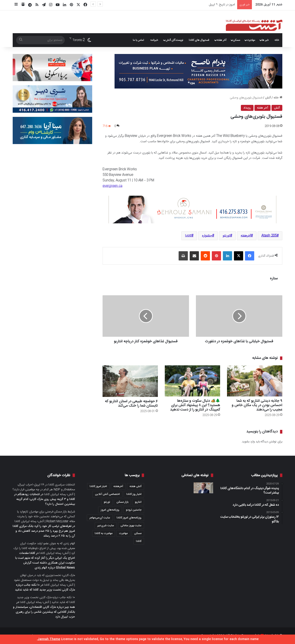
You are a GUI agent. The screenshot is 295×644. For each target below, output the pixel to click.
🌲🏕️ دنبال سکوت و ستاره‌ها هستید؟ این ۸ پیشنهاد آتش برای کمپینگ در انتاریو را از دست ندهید (195, 405)
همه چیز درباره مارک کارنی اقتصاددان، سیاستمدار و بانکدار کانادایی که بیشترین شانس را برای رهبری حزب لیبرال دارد (44, 612)
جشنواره (207, 236)
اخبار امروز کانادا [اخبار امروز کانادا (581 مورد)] (98, 486)
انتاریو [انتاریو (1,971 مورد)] (138, 502)
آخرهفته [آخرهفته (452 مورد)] (118, 486)
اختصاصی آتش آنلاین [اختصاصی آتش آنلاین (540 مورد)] (107, 494)
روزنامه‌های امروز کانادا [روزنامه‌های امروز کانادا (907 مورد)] (129, 517)
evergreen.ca (112, 186)
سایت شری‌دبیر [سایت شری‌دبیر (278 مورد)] (105, 525)
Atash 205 (269, 236)
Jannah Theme (48, 639)
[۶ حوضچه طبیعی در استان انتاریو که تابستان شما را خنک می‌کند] (130, 381)
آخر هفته (221, 40)
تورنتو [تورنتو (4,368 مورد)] (107, 502)
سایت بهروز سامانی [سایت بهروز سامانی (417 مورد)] (131, 525)
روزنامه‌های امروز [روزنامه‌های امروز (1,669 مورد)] (110, 510)
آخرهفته (246, 236)
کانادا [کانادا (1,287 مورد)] (139, 541)
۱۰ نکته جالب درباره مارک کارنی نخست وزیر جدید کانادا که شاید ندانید (45, 587)
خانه (276, 40)
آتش (268, 97)
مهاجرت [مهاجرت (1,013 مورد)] (123, 533)
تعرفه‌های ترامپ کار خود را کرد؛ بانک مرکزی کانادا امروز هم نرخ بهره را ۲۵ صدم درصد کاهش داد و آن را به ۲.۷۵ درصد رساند (44, 531)
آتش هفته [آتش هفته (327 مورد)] (136, 486)
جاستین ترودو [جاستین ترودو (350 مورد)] (134, 510)
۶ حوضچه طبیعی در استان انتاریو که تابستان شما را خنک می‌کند (131, 403)
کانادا (188, 236)
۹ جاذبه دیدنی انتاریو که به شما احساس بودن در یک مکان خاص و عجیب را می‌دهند (257, 405)
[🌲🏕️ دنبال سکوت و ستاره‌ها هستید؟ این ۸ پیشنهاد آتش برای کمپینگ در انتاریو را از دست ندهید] (192, 380)
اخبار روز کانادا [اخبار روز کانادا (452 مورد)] (134, 494)
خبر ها (265, 40)
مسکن (236, 40)
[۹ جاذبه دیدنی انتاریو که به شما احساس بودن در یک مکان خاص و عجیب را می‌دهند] (254, 380)
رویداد (247, 107)
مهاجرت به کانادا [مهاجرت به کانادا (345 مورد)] (103, 533)
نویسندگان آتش (174, 40)
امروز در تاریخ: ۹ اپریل (222, 4)
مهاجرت (251, 40)
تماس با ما (138, 40)
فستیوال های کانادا (199, 40)
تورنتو (226, 236)
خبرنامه (154, 40)
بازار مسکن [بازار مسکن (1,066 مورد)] (122, 502)
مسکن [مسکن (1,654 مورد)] (138, 533)
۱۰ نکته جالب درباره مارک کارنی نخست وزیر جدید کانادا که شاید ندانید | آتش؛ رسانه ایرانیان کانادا (46, 600)
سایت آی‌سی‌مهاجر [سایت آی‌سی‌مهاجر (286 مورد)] (99, 517)
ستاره (274, 278)
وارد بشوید (248, 441)
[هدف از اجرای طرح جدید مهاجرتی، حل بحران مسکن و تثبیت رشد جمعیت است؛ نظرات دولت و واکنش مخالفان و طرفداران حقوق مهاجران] (203, 487)
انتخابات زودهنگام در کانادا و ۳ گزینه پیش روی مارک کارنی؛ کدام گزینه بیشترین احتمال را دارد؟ (44, 499)
